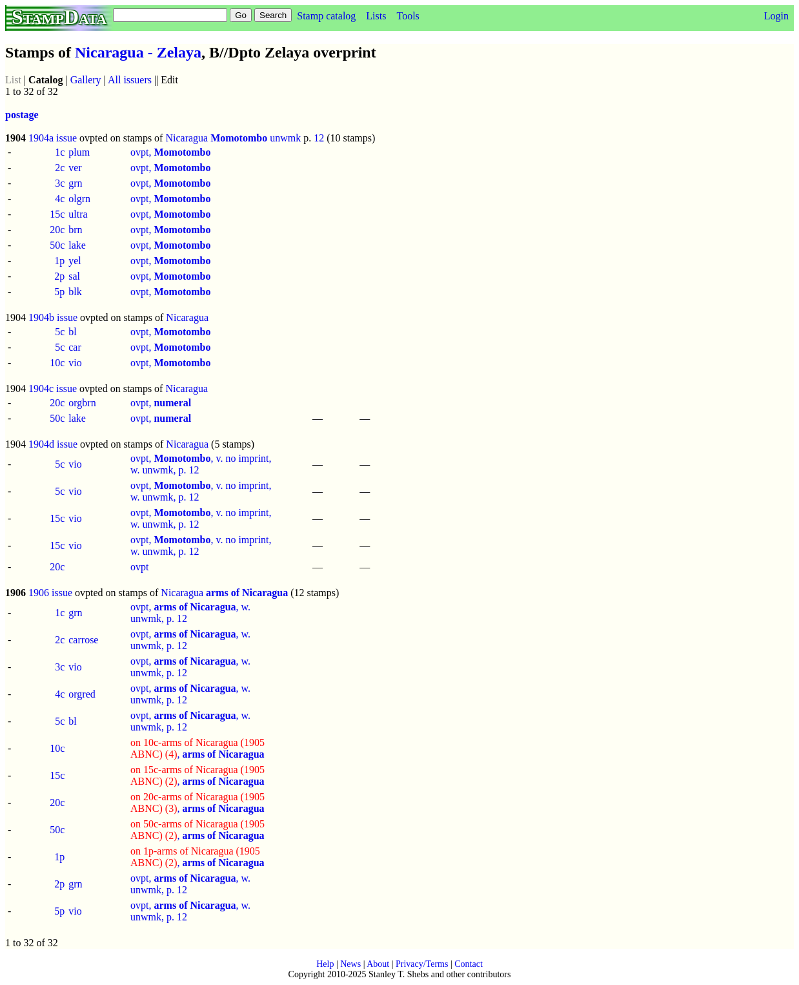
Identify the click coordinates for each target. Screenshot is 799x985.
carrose (83, 639)
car (74, 347)
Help (325, 964)
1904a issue (52, 137)
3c (60, 183)
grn (75, 183)
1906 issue (50, 592)
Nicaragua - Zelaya (138, 52)
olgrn (79, 198)
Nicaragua (186, 137)
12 (319, 137)
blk (74, 291)
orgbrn (82, 402)
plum (79, 152)
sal (74, 276)
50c (57, 245)
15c (57, 214)
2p (59, 276)
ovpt (139, 566)
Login (776, 15)
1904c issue (52, 388)
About (378, 964)
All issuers (130, 79)
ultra (77, 214)
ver (74, 167)
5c (60, 331)
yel (74, 260)
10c (57, 362)
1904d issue (52, 444)
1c (60, 152)
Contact (468, 964)
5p (59, 291)
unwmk (285, 137)
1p (59, 260)
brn (75, 229)
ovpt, (170, 152)
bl (72, 331)
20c (57, 229)
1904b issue (52, 317)
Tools (407, 15)
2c (60, 167)
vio (74, 362)
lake (77, 245)
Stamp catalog (326, 15)
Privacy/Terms (422, 964)
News (350, 964)
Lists (376, 15)
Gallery (85, 79)
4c (60, 198)
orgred (81, 694)
